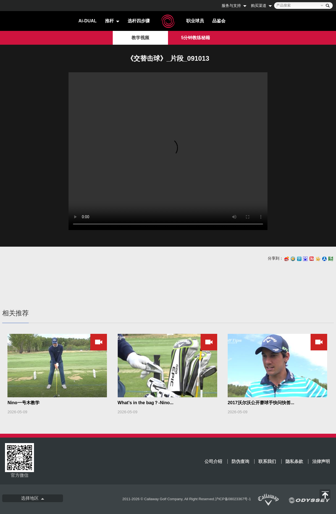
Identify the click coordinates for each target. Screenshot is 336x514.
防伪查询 (240, 461)
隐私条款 (294, 461)
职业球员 (195, 20)
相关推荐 (15, 313)
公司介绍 (213, 461)
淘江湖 (311, 259)
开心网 (318, 259)
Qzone (293, 259)
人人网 (324, 259)
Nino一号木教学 (23, 402)
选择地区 (30, 498)
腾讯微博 (299, 259)
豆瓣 (331, 259)
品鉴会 (218, 20)
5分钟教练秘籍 (195, 37)
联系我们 (267, 461)
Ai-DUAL (87, 20)
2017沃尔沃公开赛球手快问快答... (261, 402)
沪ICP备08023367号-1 (233, 499)
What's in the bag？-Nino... (146, 402)
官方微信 (19, 460)
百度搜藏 (305, 259)
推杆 (109, 20)
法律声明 (321, 461)
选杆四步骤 (139, 20)
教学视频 (140, 37)
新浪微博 (286, 259)
